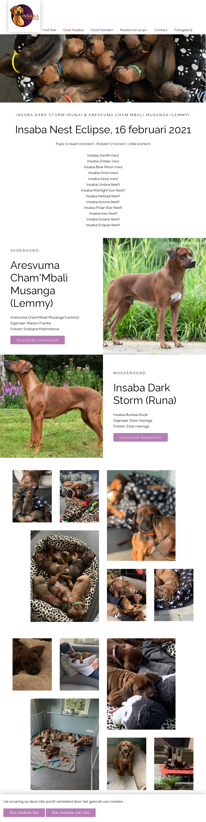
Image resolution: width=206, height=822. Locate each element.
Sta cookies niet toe (71, 813)
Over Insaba (73, 30)
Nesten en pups (133, 30)
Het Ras (49, 30)
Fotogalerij (183, 30)
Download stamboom (38, 340)
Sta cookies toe (24, 813)
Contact (160, 30)
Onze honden (101, 30)
